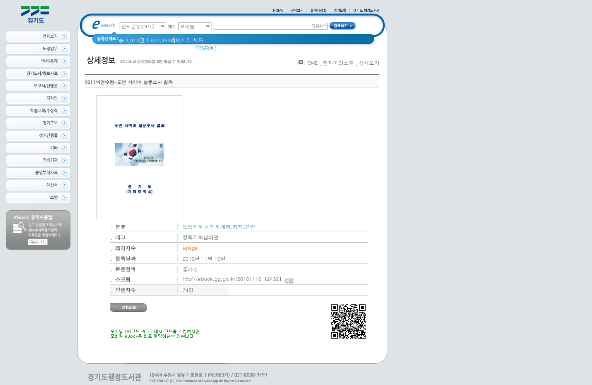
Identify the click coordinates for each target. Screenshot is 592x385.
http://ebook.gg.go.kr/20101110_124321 (238, 278)
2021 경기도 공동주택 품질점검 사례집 (282, 50)
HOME (311, 62)
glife (226, 50)
